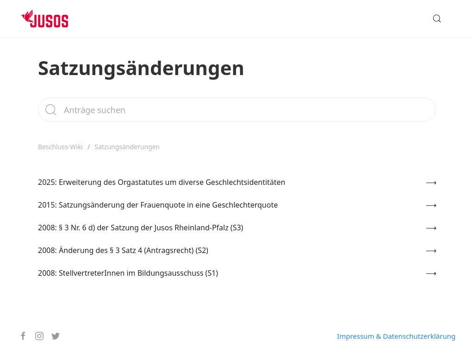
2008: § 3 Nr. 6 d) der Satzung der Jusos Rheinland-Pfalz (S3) (140, 227)
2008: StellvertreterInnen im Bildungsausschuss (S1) (128, 273)
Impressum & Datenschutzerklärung (396, 336)
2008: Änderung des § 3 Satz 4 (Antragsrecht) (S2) (123, 250)
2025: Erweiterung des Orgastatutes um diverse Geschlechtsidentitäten (162, 182)
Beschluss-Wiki (60, 146)
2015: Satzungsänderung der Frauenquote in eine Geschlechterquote (158, 205)
